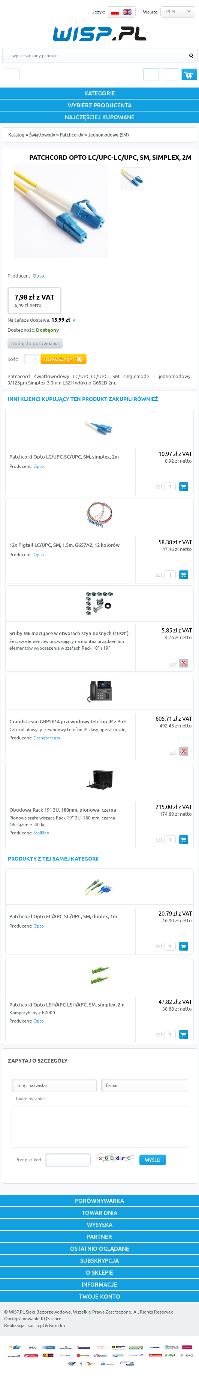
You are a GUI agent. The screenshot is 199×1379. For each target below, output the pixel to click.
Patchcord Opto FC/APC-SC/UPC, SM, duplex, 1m (63, 916)
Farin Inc (57, 1325)
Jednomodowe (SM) (108, 135)
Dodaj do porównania (35, 343)
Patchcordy (71, 135)
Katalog (16, 135)
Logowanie (151, 74)
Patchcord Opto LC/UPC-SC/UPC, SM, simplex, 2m (64, 457)
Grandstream (46, 738)
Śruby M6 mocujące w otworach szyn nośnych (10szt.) (69, 633)
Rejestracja (170, 74)
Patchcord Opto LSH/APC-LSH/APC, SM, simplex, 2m (66, 1005)
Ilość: (13, 359)
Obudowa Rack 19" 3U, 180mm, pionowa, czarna (62, 810)
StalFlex (41, 833)
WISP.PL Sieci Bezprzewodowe (40, 1312)
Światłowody (42, 135)
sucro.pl (36, 1325)
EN (127, 12)
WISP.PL (99, 34)
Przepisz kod (28, 1159)
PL (115, 12)
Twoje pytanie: (30, 1098)
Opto (38, 276)
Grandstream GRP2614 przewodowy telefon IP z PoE (67, 721)
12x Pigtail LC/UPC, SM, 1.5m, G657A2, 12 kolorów (64, 545)
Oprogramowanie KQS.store (32, 1318)
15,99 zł (60, 320)
